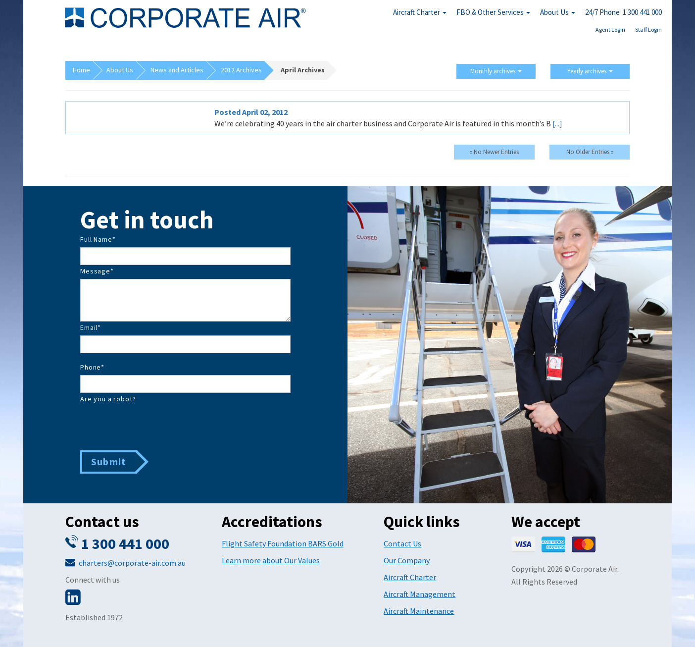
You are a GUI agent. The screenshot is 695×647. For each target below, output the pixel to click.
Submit (108, 461)
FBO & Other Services (493, 12)
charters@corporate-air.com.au (132, 563)
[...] (557, 123)
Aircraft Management (419, 594)
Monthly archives (496, 71)
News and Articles (176, 69)
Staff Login (648, 29)
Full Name (97, 239)
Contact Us (402, 543)
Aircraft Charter (420, 12)
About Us (557, 12)
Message (97, 271)
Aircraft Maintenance (419, 611)
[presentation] (155, 426)
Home (81, 69)
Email (90, 327)
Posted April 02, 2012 (251, 112)
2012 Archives (241, 69)
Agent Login (610, 29)
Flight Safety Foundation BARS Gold (283, 543)
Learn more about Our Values (271, 560)
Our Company (407, 560)
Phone (92, 367)
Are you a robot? (108, 398)
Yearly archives (590, 71)
